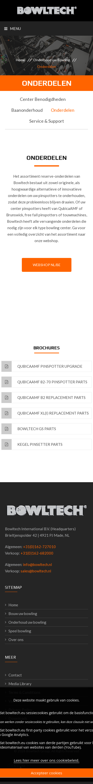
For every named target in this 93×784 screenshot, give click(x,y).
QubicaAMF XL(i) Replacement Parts (45, 413)
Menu (12, 28)
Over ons (16, 639)
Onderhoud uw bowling (27, 622)
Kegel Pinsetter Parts (31, 444)
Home (20, 60)
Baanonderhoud (27, 110)
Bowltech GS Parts (28, 428)
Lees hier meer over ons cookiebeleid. (46, 762)
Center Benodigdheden (43, 99)
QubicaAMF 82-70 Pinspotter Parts (44, 382)
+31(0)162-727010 (39, 546)
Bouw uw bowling (22, 613)
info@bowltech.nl (37, 564)
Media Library (19, 683)
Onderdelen (62, 110)
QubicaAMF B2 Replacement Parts (43, 397)
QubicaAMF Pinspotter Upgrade (41, 366)
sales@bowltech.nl (36, 571)
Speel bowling (19, 631)
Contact (15, 675)
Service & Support (46, 121)
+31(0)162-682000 (37, 553)
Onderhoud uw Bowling (51, 60)
